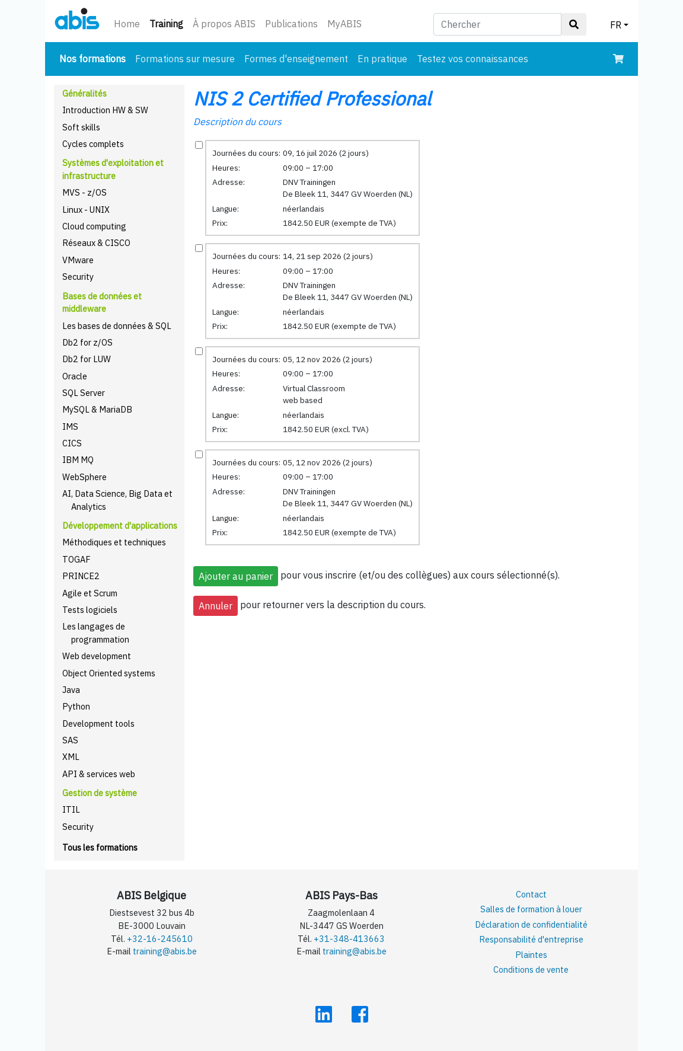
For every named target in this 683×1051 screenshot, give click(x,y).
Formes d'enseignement (296, 59)
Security (78, 276)
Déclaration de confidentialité (531, 924)
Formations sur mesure (185, 59)
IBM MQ (78, 459)
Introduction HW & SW (105, 110)
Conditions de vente (531, 969)
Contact (531, 894)
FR (615, 25)
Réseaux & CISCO (96, 242)
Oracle (74, 376)
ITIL (71, 809)
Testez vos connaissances (472, 59)
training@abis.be (165, 951)
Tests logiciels (89, 609)
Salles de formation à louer (531, 909)
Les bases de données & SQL (116, 325)
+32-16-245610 (160, 938)
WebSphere (84, 477)
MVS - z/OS (84, 192)
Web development (96, 656)
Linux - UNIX (86, 209)
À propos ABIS (224, 24)
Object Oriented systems (108, 673)
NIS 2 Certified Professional (312, 98)
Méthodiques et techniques (114, 542)
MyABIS (344, 24)
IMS (70, 426)
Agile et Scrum (89, 593)
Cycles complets (93, 143)
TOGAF (76, 559)
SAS (70, 740)
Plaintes (531, 954)
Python (76, 706)
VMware (78, 260)
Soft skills (81, 127)
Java (71, 689)
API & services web (98, 774)
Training (168, 23)
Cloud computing (94, 226)
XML (70, 756)
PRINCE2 (81, 576)
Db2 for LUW (86, 359)
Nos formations (94, 58)
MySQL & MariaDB (97, 409)
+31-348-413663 (349, 938)
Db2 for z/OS (87, 342)
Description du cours (237, 121)
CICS (72, 443)
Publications (291, 24)
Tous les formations (100, 847)
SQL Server (83, 392)
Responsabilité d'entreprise (531, 939)
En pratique (382, 59)
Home (127, 24)
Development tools (98, 723)
